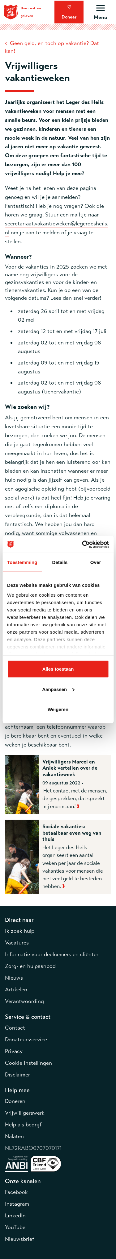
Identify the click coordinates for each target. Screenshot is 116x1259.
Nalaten (14, 1136)
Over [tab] (95, 562)
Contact (15, 1027)
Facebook (16, 1192)
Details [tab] (59, 562)
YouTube (15, 1227)
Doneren (15, 1101)
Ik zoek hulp (19, 931)
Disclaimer (17, 1074)
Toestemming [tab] (22, 562)
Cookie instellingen (28, 1062)
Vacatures (17, 942)
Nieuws (14, 977)
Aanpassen (58, 689)
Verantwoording (24, 1001)
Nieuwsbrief (19, 1239)
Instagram (17, 1203)
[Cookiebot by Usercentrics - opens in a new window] (82, 544)
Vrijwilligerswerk (25, 1112)
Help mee (17, 1090)
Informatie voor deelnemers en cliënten (52, 954)
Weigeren (58, 709)
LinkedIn (15, 1215)
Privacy (14, 1051)
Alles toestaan (58, 669)
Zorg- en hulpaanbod (30, 966)
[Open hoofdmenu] (100, 11)
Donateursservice (26, 1039)
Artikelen (16, 989)
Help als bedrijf (23, 1124)
